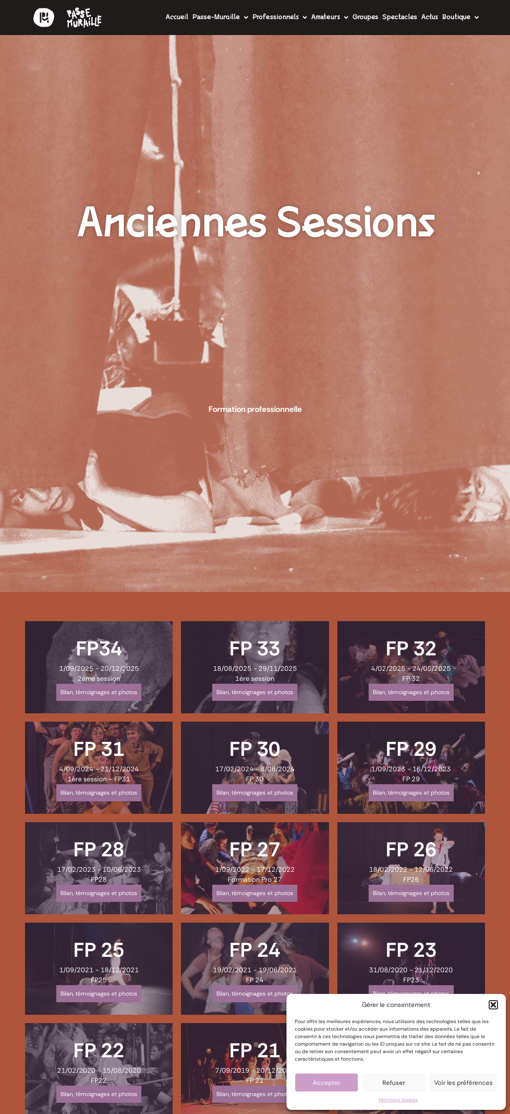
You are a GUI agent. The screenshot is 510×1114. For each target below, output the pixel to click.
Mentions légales (398, 1099)
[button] (493, 1005)
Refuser (393, 1083)
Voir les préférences (463, 1083)
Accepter (326, 1083)
